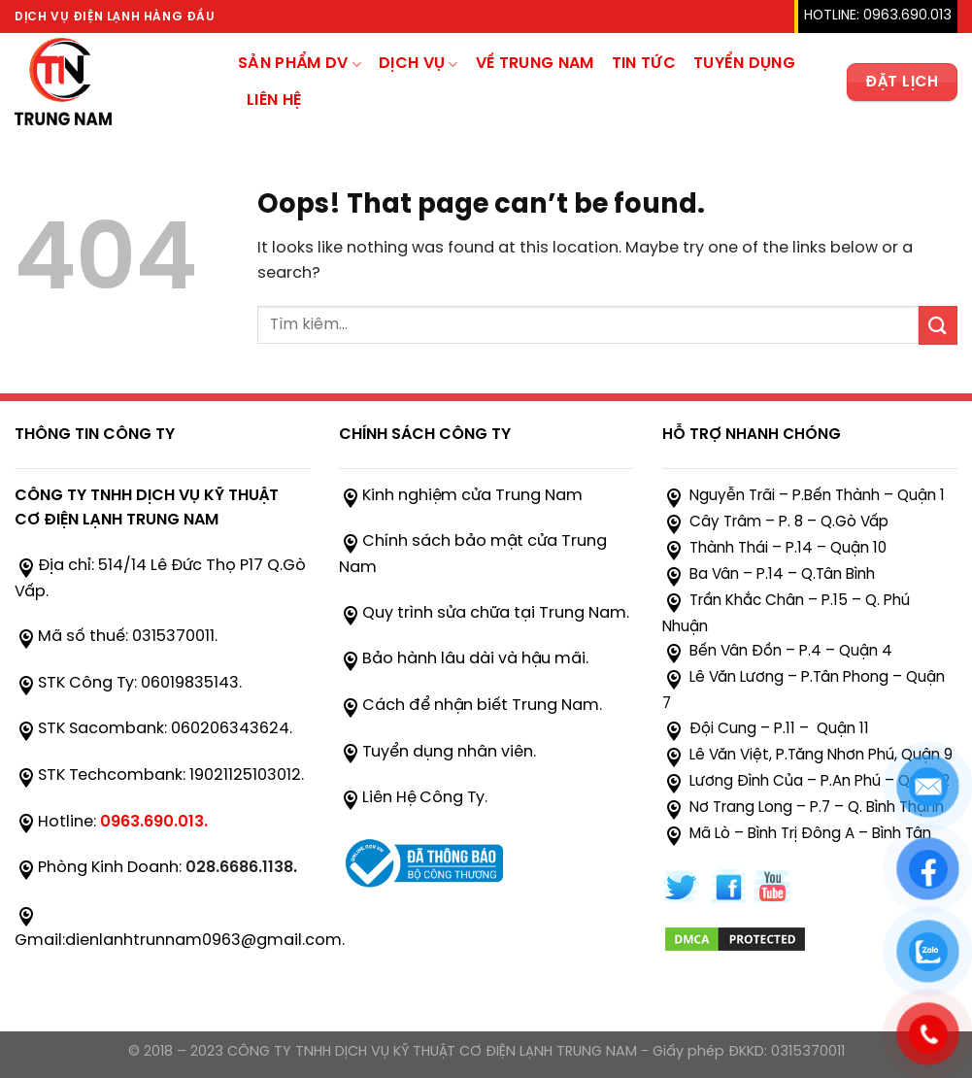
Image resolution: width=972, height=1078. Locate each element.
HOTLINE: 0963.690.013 (878, 16)
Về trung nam (535, 63)
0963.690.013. (154, 822)
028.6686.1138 (239, 867)
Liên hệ (274, 100)
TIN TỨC (644, 63)
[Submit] (938, 325)
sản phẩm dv (299, 64)
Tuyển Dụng (744, 63)
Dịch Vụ (418, 64)
